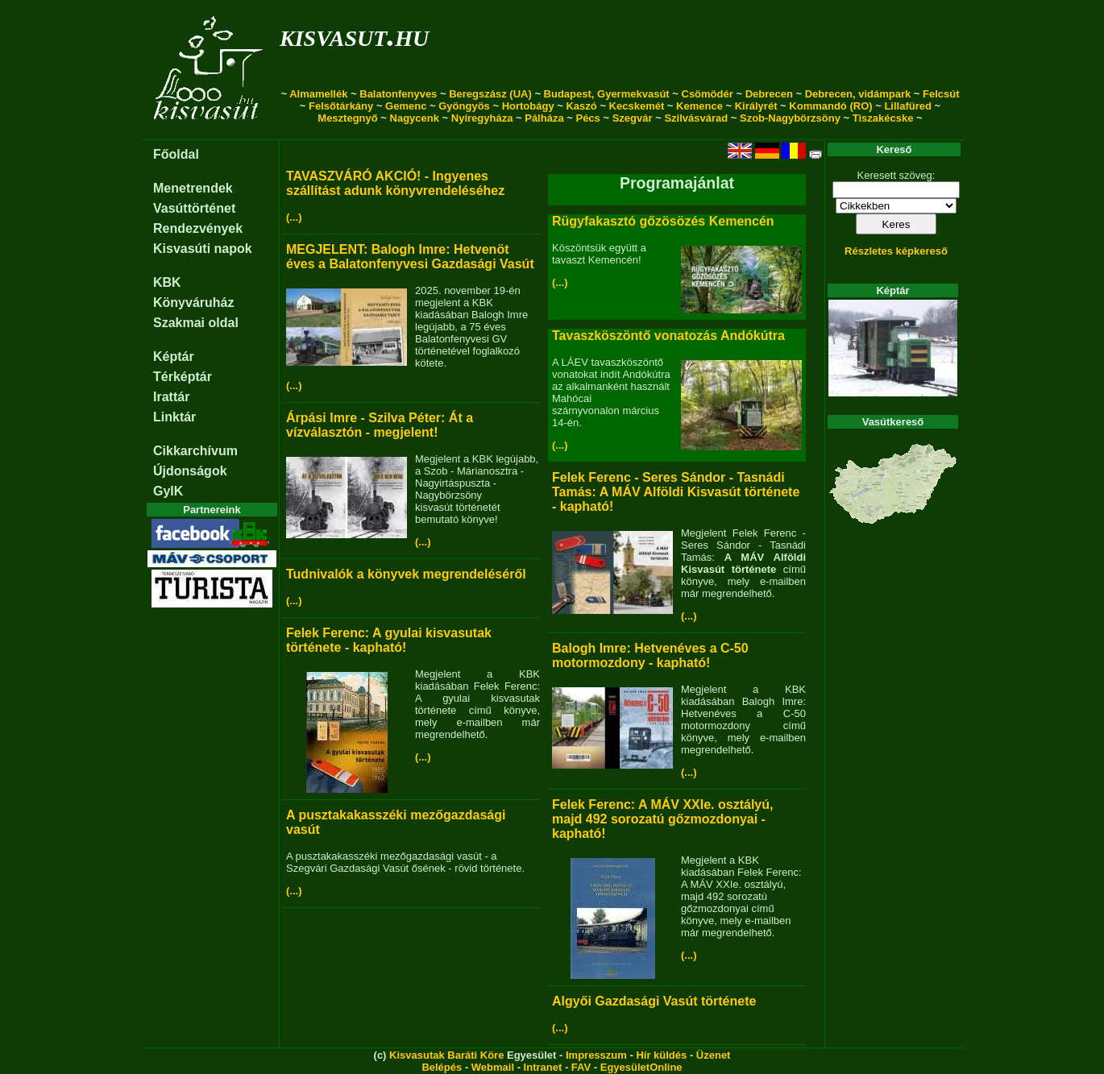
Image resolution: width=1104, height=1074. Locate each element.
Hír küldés (661, 1055)
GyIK (168, 491)
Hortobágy (528, 106)
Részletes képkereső (896, 251)
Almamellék (318, 94)
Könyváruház (193, 302)
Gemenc (405, 106)
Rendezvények (198, 228)
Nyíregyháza (482, 118)
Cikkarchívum (195, 451)
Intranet (543, 1067)
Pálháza (544, 118)
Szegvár (632, 118)
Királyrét (756, 106)
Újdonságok (190, 471)
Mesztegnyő (347, 118)
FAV (581, 1067)
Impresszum (596, 1055)
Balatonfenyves (398, 94)
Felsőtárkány (341, 106)
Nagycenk (414, 118)
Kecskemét (637, 106)
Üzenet (713, 1055)
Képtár (173, 356)
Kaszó (581, 106)
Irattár (171, 397)
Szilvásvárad (696, 118)
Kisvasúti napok (202, 248)
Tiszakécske (883, 118)
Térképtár (182, 377)
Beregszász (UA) (490, 94)
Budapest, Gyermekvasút (607, 94)
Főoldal (176, 154)
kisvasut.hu (354, 35)
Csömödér (707, 94)
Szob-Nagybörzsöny (790, 118)
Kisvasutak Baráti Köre (446, 1055)
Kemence (699, 106)
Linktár (174, 417)
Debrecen (769, 94)
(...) (294, 217)
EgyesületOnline (641, 1067)
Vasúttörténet (194, 208)
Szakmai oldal (196, 323)
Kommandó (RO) (830, 106)
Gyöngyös (464, 106)
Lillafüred (908, 106)
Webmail (492, 1067)
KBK (167, 282)
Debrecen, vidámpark (858, 94)
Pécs (587, 118)
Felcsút (941, 94)
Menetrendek (193, 188)
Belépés (441, 1067)
